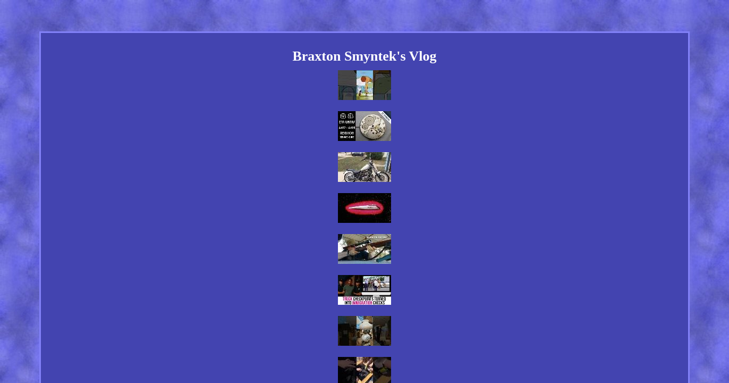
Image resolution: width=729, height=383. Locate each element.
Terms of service (448, 322)
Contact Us (317, 322)
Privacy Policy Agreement (379, 322)
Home (255, 322)
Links (282, 322)
